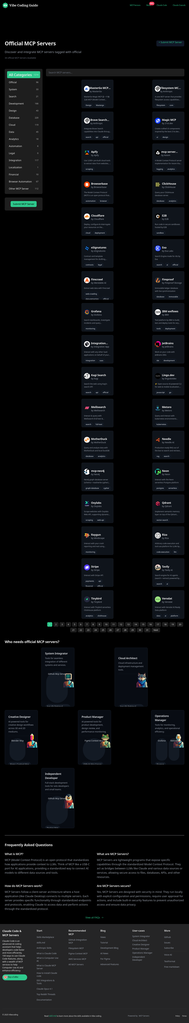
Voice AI (168, 954)
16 (150, 624)
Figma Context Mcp (94, 740)
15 (143, 624)
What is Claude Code (47, 953)
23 (88, 630)
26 (110, 630)
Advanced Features (109, 964)
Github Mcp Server (57, 673)
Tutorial (104, 942)
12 (121, 624)
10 (106, 624)
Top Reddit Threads (46, 994)
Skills (149, 4)
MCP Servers (135, 5)
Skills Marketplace (45, 937)
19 (172, 624)
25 (103, 630)
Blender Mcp (17, 740)
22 (81, 630)
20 (180, 624)
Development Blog (109, 947)
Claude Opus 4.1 (44, 988)
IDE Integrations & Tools (45, 982)
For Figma (105, 958)
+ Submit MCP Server (170, 42)
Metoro (173, 740)
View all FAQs (94, 917)
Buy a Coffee (11, 977)
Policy (177, 1016)
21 (73, 630)
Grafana (162, 740)
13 (128, 624)
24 (95, 630)
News (103, 937)
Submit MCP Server (23, 204)
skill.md (52, 1015)
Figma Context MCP (78, 953)
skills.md (41, 942)
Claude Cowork (179, 5)
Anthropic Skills (44, 947)
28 (125, 630)
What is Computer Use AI (47, 959)
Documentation (44, 999)
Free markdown (171, 966)
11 (113, 624)
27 (118, 630)
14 (136, 624)
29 (132, 630)
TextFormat (169, 961)
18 (165, 624)
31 (147, 630)
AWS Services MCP (77, 959)
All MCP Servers (76, 964)
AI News (104, 953)
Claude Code (162, 5)
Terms (184, 1016)
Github (167, 937)
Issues (167, 942)
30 (140, 630)
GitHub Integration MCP (78, 941)
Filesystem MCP (76, 948)
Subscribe (169, 947)
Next (156, 630)
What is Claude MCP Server (46, 967)
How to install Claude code (47, 974)
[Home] (20, 5)
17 (158, 624)
